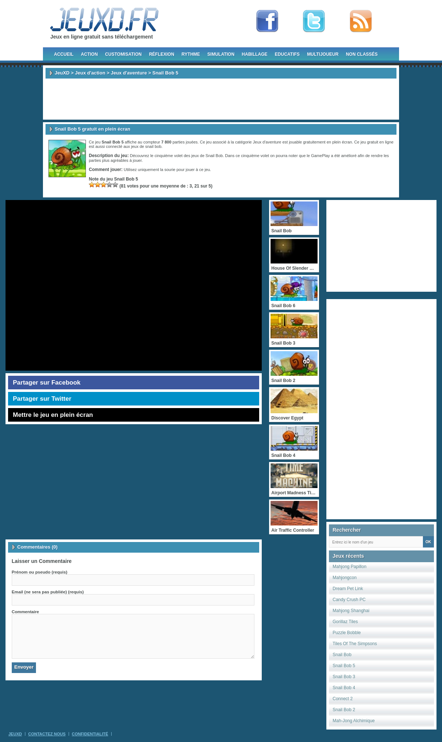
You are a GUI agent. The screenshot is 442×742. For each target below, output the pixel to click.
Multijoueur (322, 54)
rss (361, 21)
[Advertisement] (221, 99)
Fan (267, 21)
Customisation (123, 54)
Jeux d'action (90, 73)
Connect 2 (343, 698)
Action (89, 54)
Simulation (221, 54)
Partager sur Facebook (46, 382)
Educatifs (287, 54)
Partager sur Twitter (42, 398)
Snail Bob (342, 654)
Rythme (191, 54)
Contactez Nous (47, 734)
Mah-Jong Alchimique (354, 720)
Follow (314, 21)
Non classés (362, 54)
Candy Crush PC (349, 599)
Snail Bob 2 (344, 709)
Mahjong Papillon (349, 566)
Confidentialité (90, 734)
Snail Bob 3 (344, 676)
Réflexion (161, 54)
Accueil (63, 54)
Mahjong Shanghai (351, 610)
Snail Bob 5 (344, 665)
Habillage (255, 54)
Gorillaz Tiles (345, 621)
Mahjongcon (344, 577)
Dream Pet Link (348, 588)
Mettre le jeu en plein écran (53, 414)
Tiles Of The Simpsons (355, 643)
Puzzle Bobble (347, 632)
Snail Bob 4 (344, 687)
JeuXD (62, 73)
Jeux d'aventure (129, 73)
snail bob (153, 146)
